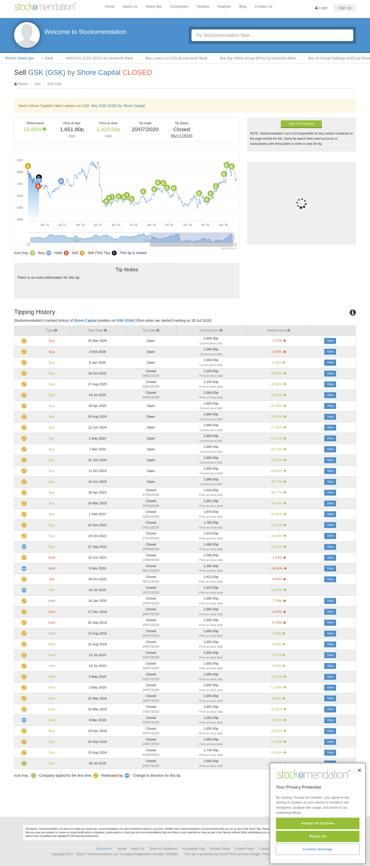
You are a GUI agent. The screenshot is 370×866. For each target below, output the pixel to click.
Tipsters (203, 6)
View (330, 341)
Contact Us (263, 6)
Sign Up (344, 8)
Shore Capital (99, 72)
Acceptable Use (193, 849)
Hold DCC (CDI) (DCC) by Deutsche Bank (106, 58)
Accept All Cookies (317, 856)
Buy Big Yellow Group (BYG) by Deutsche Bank (264, 58)
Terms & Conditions (163, 849)
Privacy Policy (220, 849)
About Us (130, 6)
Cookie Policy (244, 849)
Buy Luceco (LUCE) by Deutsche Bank (183, 58)
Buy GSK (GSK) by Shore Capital (118, 106)
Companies (179, 6)
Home (109, 6)
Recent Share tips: (20, 58)
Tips (37, 84)
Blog (242, 6)
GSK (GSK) (46, 72)
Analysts (224, 6)
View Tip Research (301, 124)
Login (321, 8)
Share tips (154, 6)
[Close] (359, 802)
